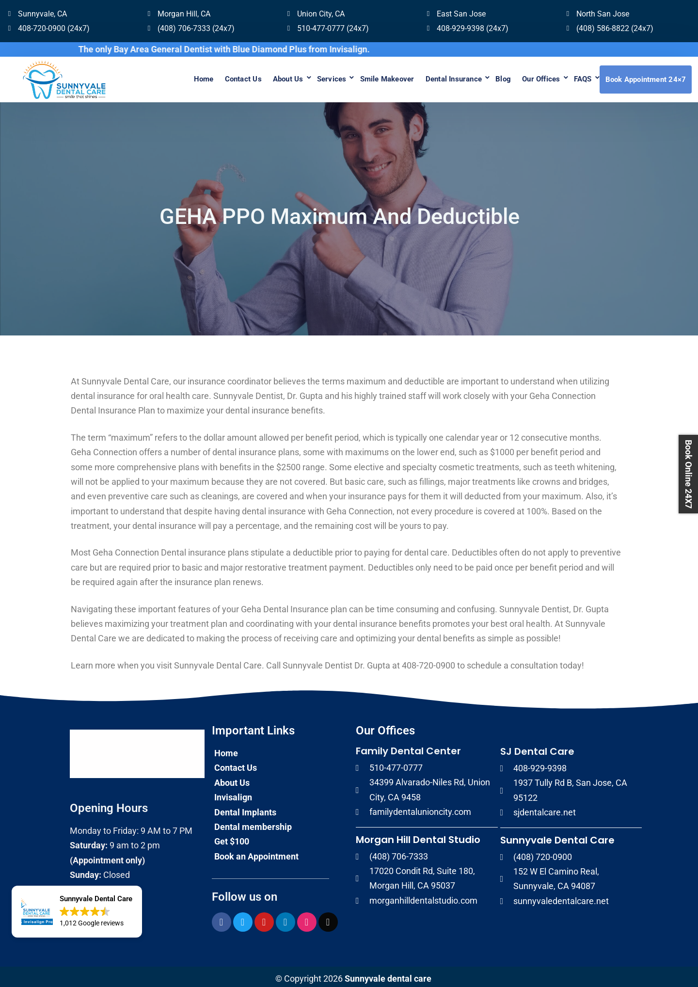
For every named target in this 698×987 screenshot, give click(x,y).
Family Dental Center (408, 747)
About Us (254, 77)
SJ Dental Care (537, 747)
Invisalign (233, 793)
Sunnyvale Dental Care (557, 836)
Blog (488, 77)
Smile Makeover (362, 77)
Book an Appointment (256, 852)
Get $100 (231, 837)
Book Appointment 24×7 (645, 77)
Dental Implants (245, 808)
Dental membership (253, 822)
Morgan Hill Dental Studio (418, 835)
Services (302, 77)
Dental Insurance (434, 77)
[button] (77, 912)
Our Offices (531, 77)
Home (161, 77)
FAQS (577, 77)
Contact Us (204, 77)
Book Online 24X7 (688, 474)
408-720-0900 (428, 661)
